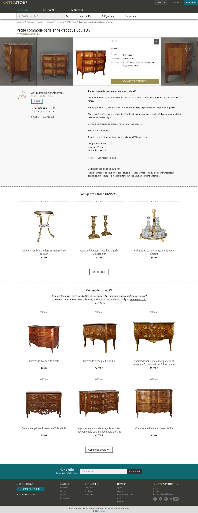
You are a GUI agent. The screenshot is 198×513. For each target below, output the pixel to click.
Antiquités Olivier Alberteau (47, 93)
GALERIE (35, 117)
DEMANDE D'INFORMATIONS (135, 81)
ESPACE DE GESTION (30, 489)
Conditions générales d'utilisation (94, 508)
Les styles (120, 501)
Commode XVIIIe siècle (107, 158)
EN (175, 2)
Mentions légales (75, 508)
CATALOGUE (23, 10)
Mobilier (41, 22)
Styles (62, 491)
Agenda (119, 487)
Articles (120, 491)
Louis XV (61, 22)
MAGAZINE (77, 10)
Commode (50, 22)
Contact (156, 491)
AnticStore (20, 22)
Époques (63, 494)
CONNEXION (191, 2)
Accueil (155, 488)
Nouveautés (85, 16)
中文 (179, 2)
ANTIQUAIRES (50, 10)
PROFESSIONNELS (92, 484)
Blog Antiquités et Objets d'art (163, 494)
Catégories (64, 487)
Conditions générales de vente (118, 508)
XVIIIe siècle (71, 22)
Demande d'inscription (26, 494)
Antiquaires (89, 487)
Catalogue (30, 22)
